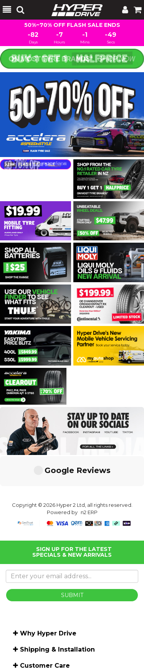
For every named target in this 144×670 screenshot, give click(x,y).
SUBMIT (72, 557)
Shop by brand (37, 660)
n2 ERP (89, 474)
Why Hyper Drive (48, 595)
